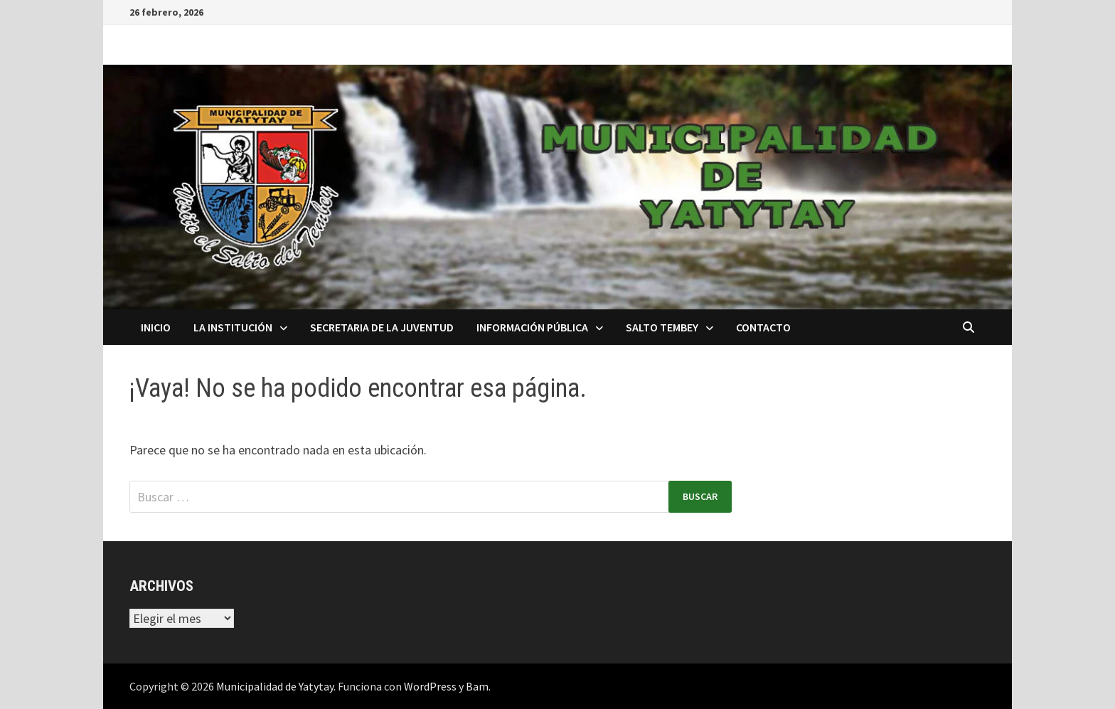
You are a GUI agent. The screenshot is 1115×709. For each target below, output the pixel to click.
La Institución (232, 327)
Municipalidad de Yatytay (275, 686)
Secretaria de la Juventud (382, 327)
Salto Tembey (662, 327)
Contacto (763, 327)
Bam (477, 686)
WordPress (430, 686)
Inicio (156, 327)
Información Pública (532, 327)
